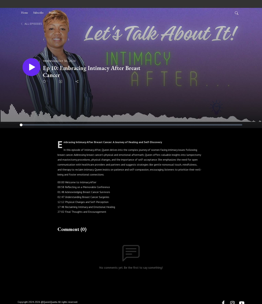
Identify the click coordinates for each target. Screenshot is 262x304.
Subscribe (38, 12)
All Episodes (31, 23)
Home (24, 12)
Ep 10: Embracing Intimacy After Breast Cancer (91, 72)
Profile (52, 12)
